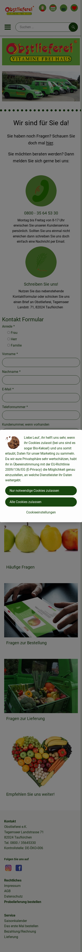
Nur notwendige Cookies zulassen (34, 491)
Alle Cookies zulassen (25, 502)
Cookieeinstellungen (41, 512)
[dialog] (41, 476)
